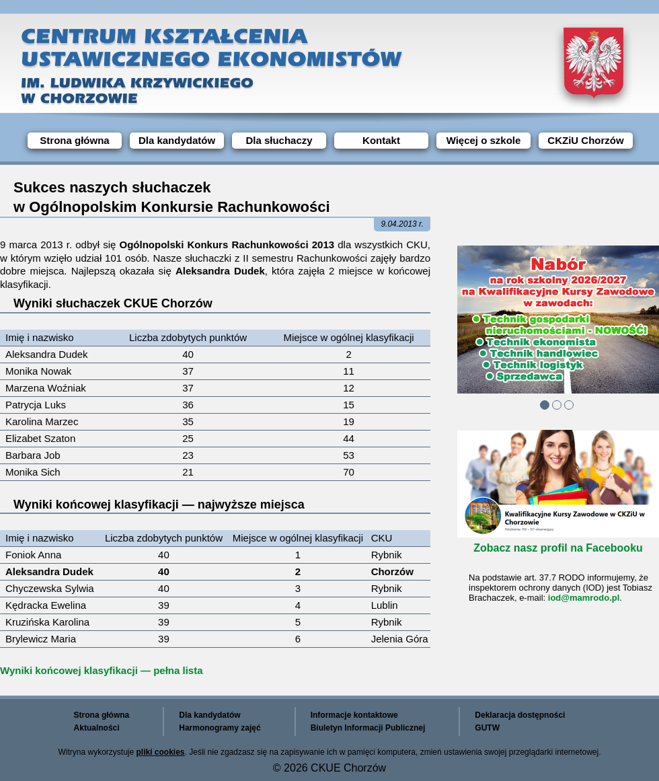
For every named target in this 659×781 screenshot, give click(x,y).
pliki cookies (161, 752)
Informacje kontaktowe (354, 715)
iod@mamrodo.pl (584, 598)
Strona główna (74, 140)
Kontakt (381, 140)
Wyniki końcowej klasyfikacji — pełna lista (101, 670)
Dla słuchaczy (278, 140)
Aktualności (97, 728)
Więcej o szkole (484, 140)
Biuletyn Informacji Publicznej (368, 728)
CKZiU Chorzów (585, 140)
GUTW (487, 728)
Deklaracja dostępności (520, 715)
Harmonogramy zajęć (219, 728)
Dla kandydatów (177, 140)
